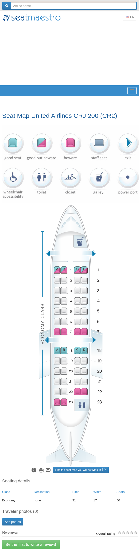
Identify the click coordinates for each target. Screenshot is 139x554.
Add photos (13, 522)
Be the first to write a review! (31, 544)
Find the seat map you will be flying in (81, 469)
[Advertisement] (70, 53)
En (130, 17)
